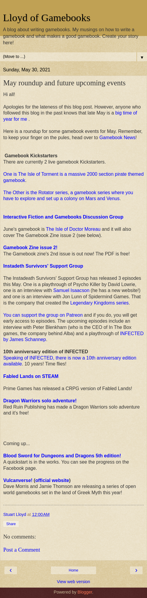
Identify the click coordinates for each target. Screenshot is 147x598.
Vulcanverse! (17, 480)
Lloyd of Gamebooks (46, 17)
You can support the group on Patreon (43, 315)
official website (52, 480)
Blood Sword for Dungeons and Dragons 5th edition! (62, 455)
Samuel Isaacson (71, 290)
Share (11, 524)
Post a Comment (21, 550)
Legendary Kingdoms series (99, 302)
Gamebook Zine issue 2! (30, 247)
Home (73, 570)
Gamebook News (117, 137)
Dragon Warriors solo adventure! (40, 400)
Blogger (85, 592)
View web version (73, 581)
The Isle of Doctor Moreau (73, 229)
